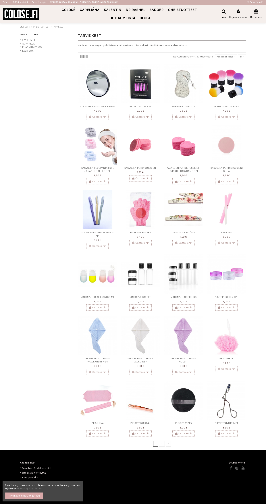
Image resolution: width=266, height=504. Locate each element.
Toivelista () (255, 2)
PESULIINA (97, 423)
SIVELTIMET (28, 40)
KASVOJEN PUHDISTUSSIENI (140, 168)
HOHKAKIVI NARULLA (183, 107)
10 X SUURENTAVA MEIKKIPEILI (97, 107)
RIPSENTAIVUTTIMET (226, 423)
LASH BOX (28, 50)
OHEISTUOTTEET (30, 34)
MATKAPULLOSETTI (140, 297)
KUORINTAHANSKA (140, 233)
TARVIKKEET (29, 43)
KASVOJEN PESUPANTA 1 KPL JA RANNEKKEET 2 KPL (97, 170)
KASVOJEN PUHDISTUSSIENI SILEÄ (226, 170)
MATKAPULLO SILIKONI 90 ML (97, 297)
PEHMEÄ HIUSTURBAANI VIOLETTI (183, 361)
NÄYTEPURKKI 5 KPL (226, 297)
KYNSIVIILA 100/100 (183, 233)
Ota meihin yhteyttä (34, 472)
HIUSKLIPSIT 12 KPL (140, 107)
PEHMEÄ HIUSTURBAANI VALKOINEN (140, 361)
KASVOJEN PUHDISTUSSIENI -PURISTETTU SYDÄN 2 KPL (183, 170)
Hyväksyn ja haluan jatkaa (24, 495)
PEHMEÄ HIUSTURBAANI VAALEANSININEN (97, 361)
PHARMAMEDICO (32, 47)
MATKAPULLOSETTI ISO (183, 297)
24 (241, 57)
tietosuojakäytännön (29, 488)
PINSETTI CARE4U (140, 423)
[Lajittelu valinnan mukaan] (223, 57)
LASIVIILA (226, 233)
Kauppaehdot (30, 477)
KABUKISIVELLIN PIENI (226, 107)
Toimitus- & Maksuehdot (15, 2)
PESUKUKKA (226, 359)
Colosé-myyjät (39, 2)
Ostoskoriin (97, 117)
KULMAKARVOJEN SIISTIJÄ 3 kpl (97, 235)
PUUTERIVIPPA (183, 423)
